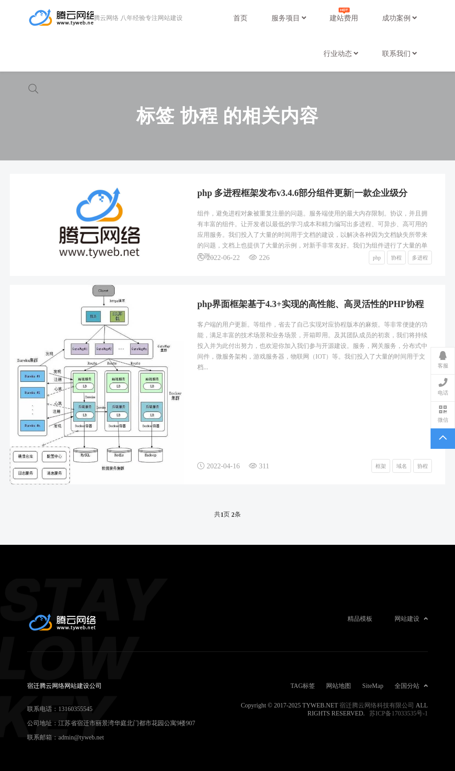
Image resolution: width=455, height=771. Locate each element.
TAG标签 (303, 686)
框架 (380, 465)
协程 (396, 257)
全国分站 (411, 686)
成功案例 (399, 17)
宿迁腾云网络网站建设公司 (60, 18)
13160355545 (75, 709)
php (377, 257)
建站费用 (344, 13)
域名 (401, 465)
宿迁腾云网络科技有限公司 (376, 705)
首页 (240, 17)
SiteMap (372, 686)
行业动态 (340, 53)
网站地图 (338, 686)
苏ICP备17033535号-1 (398, 713)
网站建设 (411, 618)
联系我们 (399, 53)
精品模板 (359, 618)
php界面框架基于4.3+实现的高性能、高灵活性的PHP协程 (310, 303)
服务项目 (288, 17)
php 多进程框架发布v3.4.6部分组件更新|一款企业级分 (302, 192)
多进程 (420, 257)
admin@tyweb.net (81, 737)
